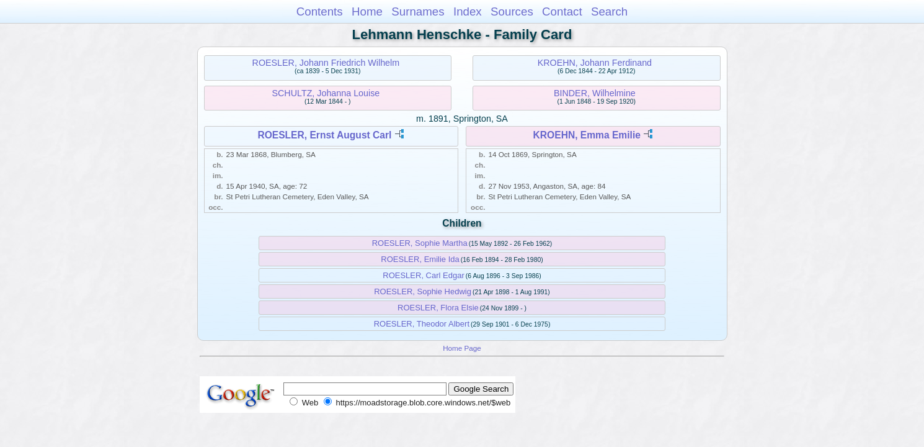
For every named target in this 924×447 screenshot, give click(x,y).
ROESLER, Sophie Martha (420, 243)
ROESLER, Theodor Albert (421, 323)
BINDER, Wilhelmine (595, 93)
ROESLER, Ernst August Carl (324, 135)
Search (609, 11)
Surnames (417, 11)
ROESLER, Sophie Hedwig (422, 291)
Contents (319, 11)
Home (367, 11)
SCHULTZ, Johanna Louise (326, 93)
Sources (512, 11)
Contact (562, 11)
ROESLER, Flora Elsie (438, 307)
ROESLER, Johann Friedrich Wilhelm (326, 63)
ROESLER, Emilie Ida (420, 259)
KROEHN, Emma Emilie (587, 135)
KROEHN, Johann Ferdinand (595, 63)
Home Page (462, 348)
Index (467, 11)
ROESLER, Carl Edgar (423, 275)
